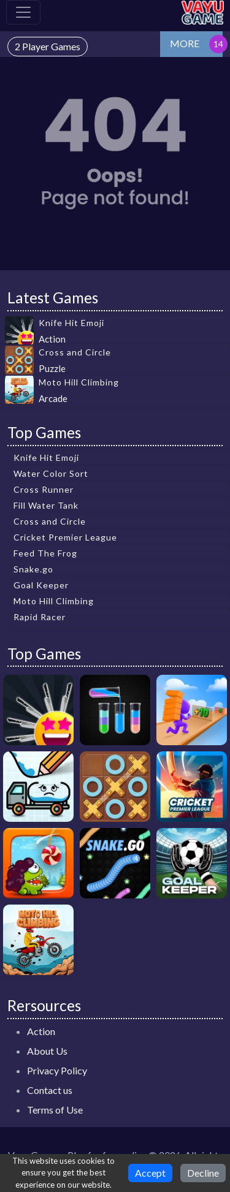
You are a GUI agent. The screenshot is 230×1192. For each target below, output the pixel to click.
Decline (203, 1173)
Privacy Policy (57, 1070)
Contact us (49, 1090)
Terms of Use (55, 1109)
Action (41, 1031)
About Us (47, 1051)
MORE (184, 43)
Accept (150, 1173)
